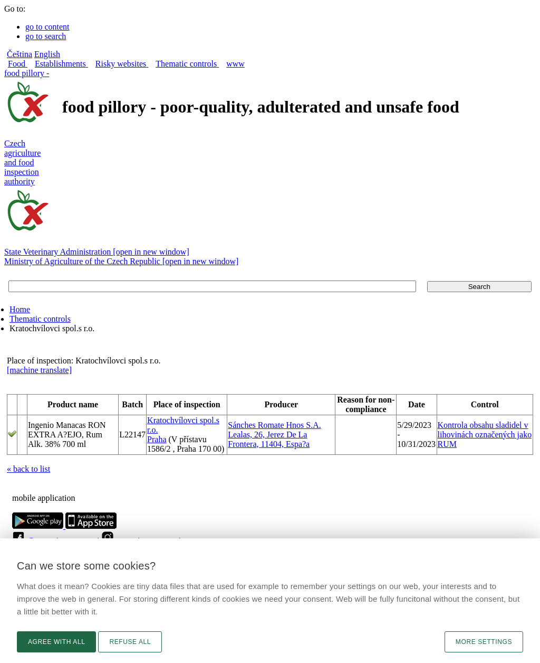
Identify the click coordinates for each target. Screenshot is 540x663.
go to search (45, 36)
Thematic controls (40, 318)
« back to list (28, 468)
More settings (484, 642)
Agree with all (56, 642)
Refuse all (130, 642)
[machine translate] (39, 370)
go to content (47, 26)
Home (19, 309)
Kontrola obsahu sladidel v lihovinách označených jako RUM (485, 435)
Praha (156, 439)
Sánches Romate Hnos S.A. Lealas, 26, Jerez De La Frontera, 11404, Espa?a (274, 435)
